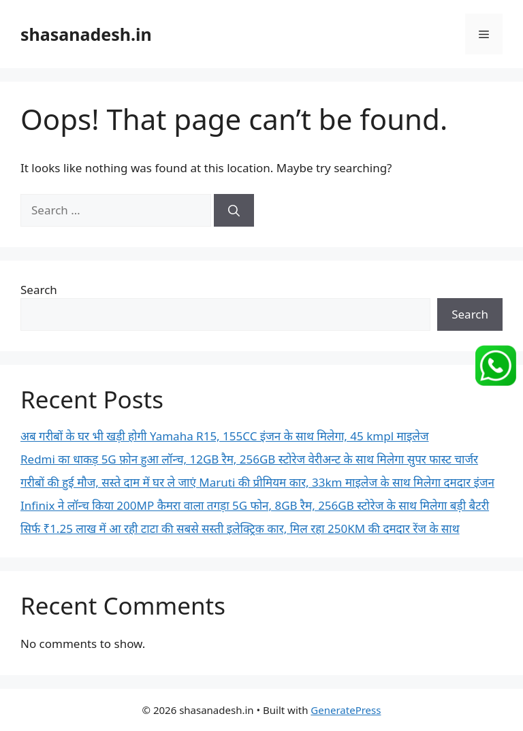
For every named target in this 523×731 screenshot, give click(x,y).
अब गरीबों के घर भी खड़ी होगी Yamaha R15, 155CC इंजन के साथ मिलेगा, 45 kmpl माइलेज (224, 436)
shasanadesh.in (86, 34)
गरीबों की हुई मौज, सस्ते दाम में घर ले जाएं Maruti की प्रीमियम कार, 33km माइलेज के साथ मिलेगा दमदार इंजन (257, 482)
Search (38, 289)
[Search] (234, 210)
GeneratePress (346, 710)
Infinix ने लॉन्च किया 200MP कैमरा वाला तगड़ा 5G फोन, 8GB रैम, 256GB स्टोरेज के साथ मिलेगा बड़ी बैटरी (254, 505)
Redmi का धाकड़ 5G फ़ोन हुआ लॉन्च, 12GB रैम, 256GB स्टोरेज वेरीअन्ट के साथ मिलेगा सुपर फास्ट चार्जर (249, 459)
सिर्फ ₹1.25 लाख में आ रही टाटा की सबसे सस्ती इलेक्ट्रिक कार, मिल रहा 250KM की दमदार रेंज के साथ (240, 528)
